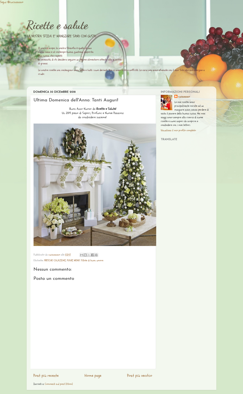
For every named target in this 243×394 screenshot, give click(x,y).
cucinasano (184, 96)
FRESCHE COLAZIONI (55, 260)
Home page (93, 375)
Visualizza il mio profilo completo (178, 130)
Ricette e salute (57, 25)
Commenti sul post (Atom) (59, 384)
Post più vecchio (139, 375)
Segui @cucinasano (11, 2)
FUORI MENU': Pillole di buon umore (85, 260)
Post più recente (46, 375)
